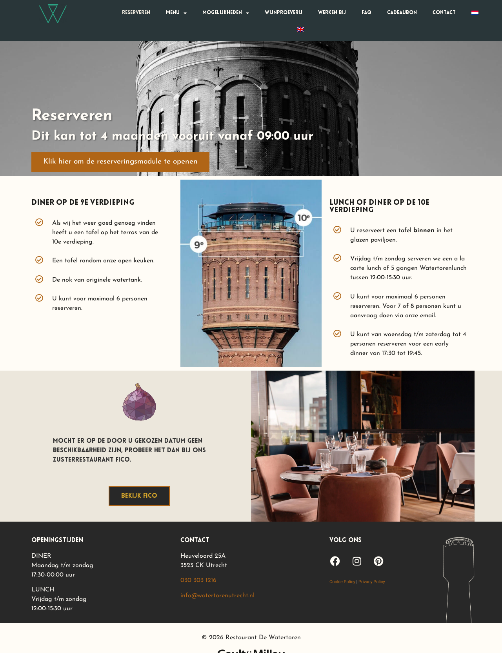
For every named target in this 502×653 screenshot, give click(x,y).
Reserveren (136, 12)
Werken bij (332, 12)
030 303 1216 (198, 580)
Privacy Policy (371, 581)
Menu (176, 13)
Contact (444, 12)
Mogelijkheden (225, 13)
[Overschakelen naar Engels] (300, 29)
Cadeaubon (402, 12)
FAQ (366, 12)
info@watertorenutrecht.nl (217, 596)
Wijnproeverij (283, 12)
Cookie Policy (342, 581)
